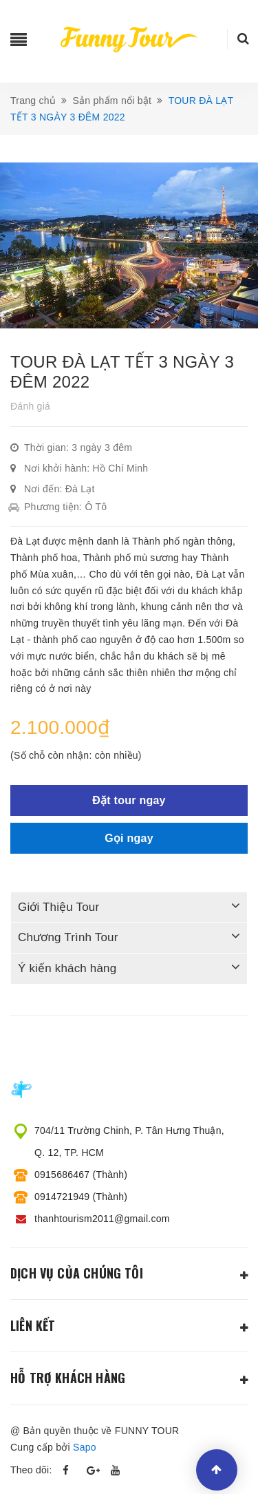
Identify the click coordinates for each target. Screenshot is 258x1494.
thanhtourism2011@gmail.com (102, 1218)
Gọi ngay (129, 838)
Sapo (84, 1447)
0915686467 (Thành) (80, 1174)
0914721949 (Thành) (80, 1196)
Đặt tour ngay (128, 800)
